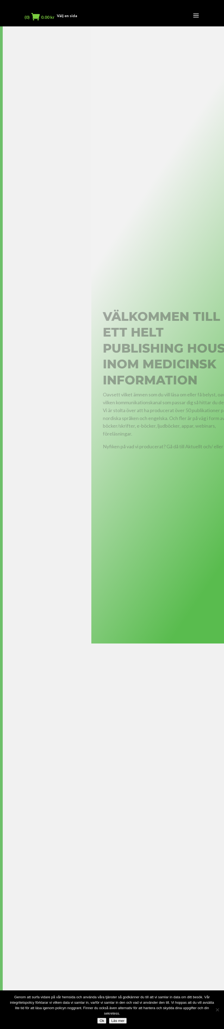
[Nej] (217, 1009)
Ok (101, 1021)
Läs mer (117, 1021)
